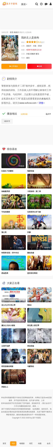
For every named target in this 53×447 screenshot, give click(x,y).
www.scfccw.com (28, 103)
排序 (48, 114)
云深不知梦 (5, 346)
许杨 (28, 54)
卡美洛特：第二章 (34, 191)
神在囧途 (30, 346)
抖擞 (29, 232)
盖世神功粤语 (32, 273)
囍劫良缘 (30, 253)
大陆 (34, 46)
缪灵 (28, 58)
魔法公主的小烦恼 (8, 325)
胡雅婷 (32, 54)
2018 (40, 46)
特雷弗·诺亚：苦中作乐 (10, 253)
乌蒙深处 (30, 366)
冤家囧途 (30, 171)
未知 (43, 98)
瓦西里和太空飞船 (34, 212)
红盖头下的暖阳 (7, 171)
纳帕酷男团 (5, 191)
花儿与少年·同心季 (8, 305)
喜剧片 (16, 32)
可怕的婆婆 (5, 212)
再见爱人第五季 (33, 325)
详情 (42, 103)
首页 (11, 32)
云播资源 (24, 114)
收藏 (39, 66)
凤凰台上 (4, 387)
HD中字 (7, 121)
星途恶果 (4, 273)
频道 (24, 4)
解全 (37, 54)
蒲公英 (4, 232)
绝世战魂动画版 (7, 366)
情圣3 (29, 305)
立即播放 (14, 66)
